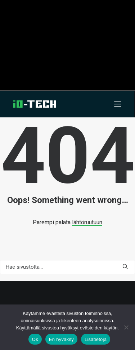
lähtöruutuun (87, 222)
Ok (35, 339)
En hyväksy (61, 339)
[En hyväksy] (126, 327)
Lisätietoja (96, 339)
